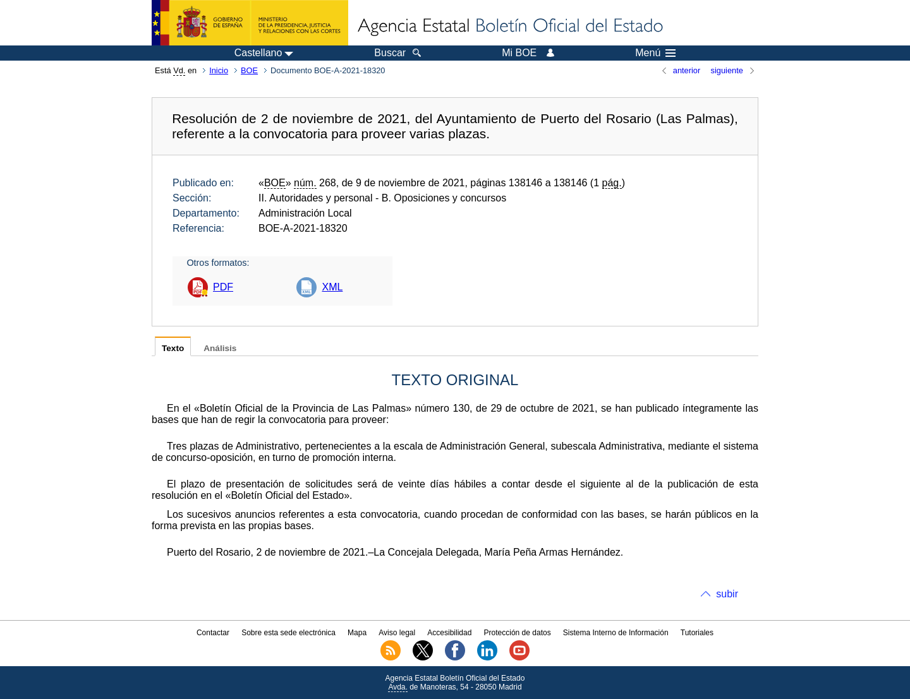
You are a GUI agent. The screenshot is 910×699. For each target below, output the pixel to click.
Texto (173, 348)
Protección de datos (517, 632)
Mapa (357, 632)
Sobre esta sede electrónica (288, 632)
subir (727, 593)
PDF (223, 287)
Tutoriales (697, 632)
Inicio (218, 70)
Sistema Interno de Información (616, 632)
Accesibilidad (449, 632)
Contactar (213, 632)
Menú (655, 53)
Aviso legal (397, 632)
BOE (249, 70)
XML (332, 287)
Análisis (219, 348)
